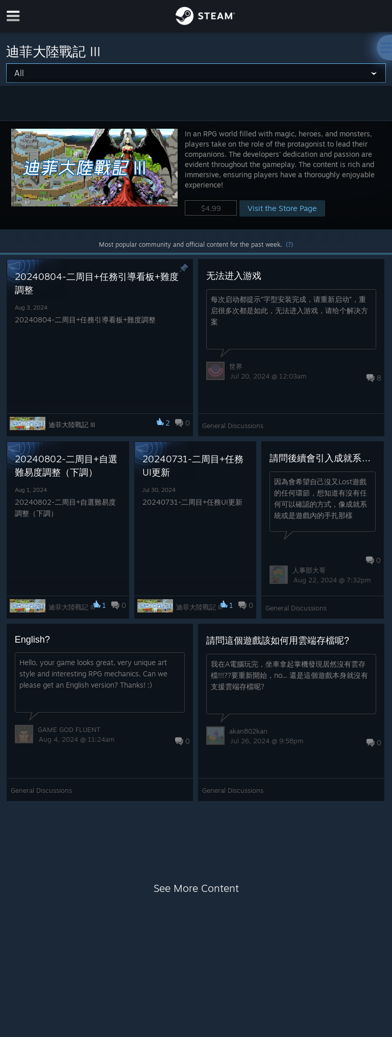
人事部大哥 (309, 570)
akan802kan (248, 731)
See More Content (196, 888)
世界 (235, 366)
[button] (196, 175)
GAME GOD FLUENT (69, 729)
